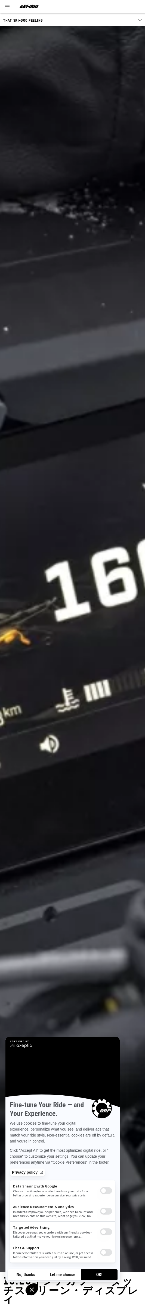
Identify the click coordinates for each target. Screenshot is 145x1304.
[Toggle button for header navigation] (7, 6)
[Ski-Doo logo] (29, 6)
